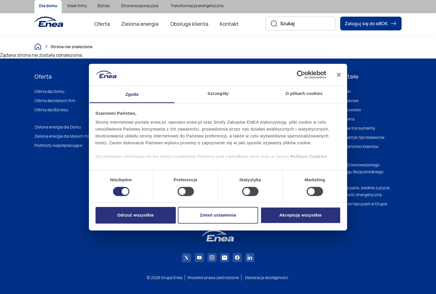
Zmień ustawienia (218, 215)
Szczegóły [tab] (217, 93)
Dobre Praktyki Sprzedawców (357, 137)
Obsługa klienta (189, 23)
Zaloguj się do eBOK (371, 23)
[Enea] (48, 22)
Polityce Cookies (308, 156)
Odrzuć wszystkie (135, 215)
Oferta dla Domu (49, 91)
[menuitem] (48, 6)
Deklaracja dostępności (266, 277)
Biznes (104, 5)
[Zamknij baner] (339, 75)
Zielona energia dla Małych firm (63, 136)
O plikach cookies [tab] (303, 93)
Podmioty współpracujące (58, 145)
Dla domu (48, 5)
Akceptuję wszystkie (300, 215)
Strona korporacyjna (139, 5)
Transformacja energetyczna (196, 5)
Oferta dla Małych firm (54, 100)
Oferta (102, 23)
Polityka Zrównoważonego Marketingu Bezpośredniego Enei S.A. (357, 171)
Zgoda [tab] (132, 94)
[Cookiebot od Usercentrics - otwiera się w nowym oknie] (301, 74)
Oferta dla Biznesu (51, 109)
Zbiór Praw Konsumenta (353, 128)
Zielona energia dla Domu (57, 127)
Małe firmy (77, 5)
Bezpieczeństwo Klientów (355, 146)
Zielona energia (140, 23)
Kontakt (229, 23)
